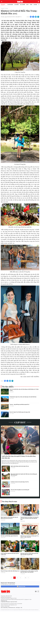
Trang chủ (3, 8)
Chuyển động (10, 4)
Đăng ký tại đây (22, 601)
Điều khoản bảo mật (11, 622)
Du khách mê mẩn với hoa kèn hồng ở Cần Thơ (23, 490)
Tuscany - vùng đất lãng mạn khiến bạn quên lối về (23, 412)
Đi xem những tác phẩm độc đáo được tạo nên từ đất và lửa (9, 564)
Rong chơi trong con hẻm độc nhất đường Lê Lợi (10, 584)
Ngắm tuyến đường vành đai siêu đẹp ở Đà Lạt (23, 474)
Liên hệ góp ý (18, 622)
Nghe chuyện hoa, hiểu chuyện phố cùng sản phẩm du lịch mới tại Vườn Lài (10, 526)
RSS (21, 622)
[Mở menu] (1, 1)
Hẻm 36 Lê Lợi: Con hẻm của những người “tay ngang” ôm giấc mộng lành (29, 546)
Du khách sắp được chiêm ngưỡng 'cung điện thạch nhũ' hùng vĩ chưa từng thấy (29, 585)
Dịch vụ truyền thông (4, 622)
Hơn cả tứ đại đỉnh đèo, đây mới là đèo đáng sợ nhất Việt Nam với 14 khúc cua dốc (23, 397)
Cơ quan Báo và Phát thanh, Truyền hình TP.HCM (9, 616)
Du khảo (35, 4)
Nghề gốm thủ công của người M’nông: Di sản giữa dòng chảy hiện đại (18, 464)
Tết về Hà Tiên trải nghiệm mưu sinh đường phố (23, 497)
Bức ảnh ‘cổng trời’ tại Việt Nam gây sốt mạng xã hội (23, 419)
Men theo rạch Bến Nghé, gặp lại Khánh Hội (9, 545)
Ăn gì (27, 4)
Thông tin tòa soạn (4, 615)
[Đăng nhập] (38, 1)
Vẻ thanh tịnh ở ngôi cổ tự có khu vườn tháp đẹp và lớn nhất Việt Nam (24, 405)
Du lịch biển (22, 4)
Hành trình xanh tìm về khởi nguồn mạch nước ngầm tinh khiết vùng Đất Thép (29, 565)
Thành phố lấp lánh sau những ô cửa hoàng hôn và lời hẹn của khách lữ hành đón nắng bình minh (29, 526)
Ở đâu (31, 4)
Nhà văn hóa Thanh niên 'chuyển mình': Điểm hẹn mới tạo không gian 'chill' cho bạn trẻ (24, 482)
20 (25, 592)
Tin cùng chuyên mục (11, 509)
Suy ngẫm (16, 4)
